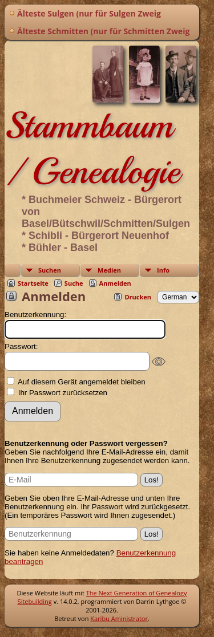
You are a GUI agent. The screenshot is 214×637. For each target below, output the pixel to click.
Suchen (49, 270)
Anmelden (115, 283)
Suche (73, 283)
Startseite (33, 283)
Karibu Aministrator (119, 618)
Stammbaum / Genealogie (92, 148)
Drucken (137, 297)
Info (163, 270)
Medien (109, 270)
